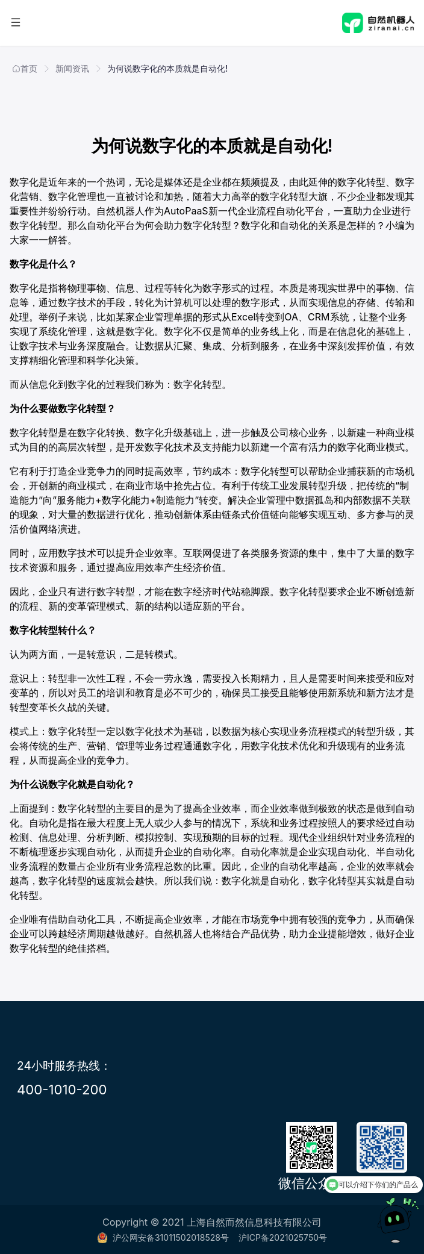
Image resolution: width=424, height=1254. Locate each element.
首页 (24, 68)
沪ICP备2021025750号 (282, 1237)
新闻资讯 (72, 68)
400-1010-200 (62, 1089)
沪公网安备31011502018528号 (163, 1237)
